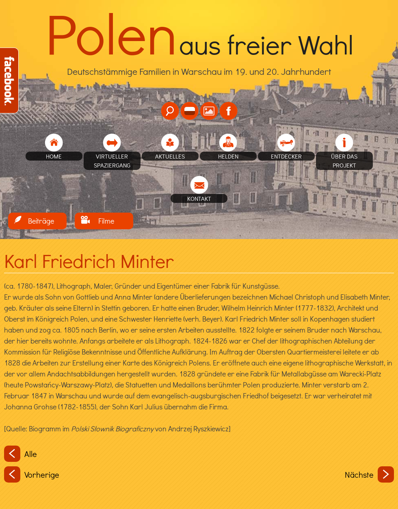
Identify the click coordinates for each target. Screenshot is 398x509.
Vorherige (31, 474)
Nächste (369, 474)
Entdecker (286, 156)
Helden (228, 156)
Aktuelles (170, 156)
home (54, 156)
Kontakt (199, 198)
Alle (20, 454)
